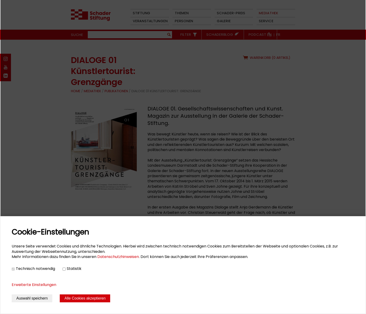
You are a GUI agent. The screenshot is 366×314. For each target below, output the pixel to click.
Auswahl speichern (32, 298)
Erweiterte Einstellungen (34, 284)
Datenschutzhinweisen (118, 256)
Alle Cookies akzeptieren (85, 298)
